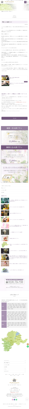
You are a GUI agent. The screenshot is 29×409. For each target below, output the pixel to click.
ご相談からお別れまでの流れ (6, 185)
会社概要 (2, 192)
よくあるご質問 (3, 190)
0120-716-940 (7, 102)
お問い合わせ (6, 371)
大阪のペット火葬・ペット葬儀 (19, 374)
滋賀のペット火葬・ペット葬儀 (14, 375)
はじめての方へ (6, 360)
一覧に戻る (14, 118)
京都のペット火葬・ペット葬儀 (9, 374)
